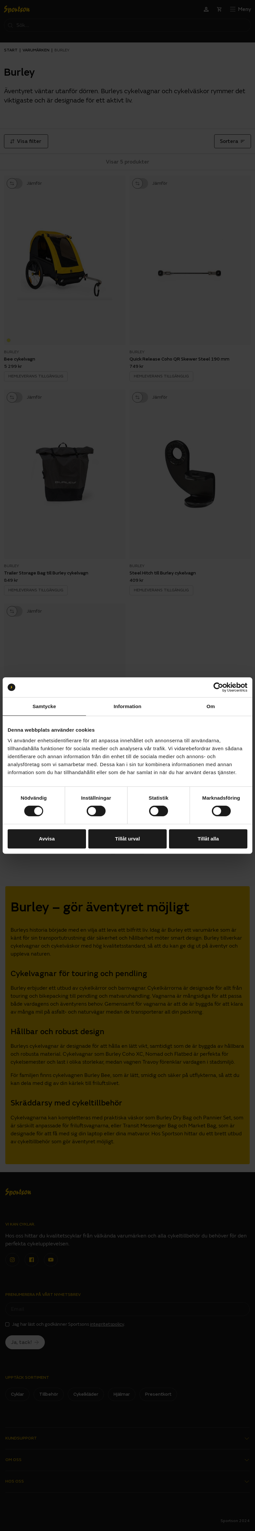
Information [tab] (127, 706)
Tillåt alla (208, 838)
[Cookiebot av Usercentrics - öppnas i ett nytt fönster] (218, 687)
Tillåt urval (127, 838)
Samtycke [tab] (44, 706)
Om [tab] (211, 706)
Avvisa (47, 838)
